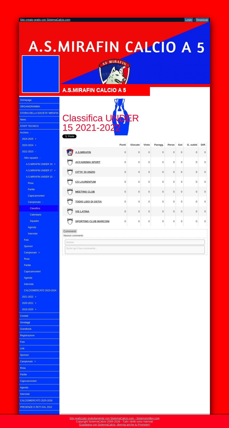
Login (188, 19)
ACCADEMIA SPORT (87, 162)
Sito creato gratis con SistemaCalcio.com (45, 19)
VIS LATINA (82, 211)
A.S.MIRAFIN (83, 152)
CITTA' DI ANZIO (85, 171)
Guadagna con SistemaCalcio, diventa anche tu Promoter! (114, 424)
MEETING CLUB (85, 191)
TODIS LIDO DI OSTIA (88, 201)
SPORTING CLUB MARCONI (92, 221)
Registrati (202, 19)
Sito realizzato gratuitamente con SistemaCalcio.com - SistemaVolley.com (114, 418)
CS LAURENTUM (85, 181)
